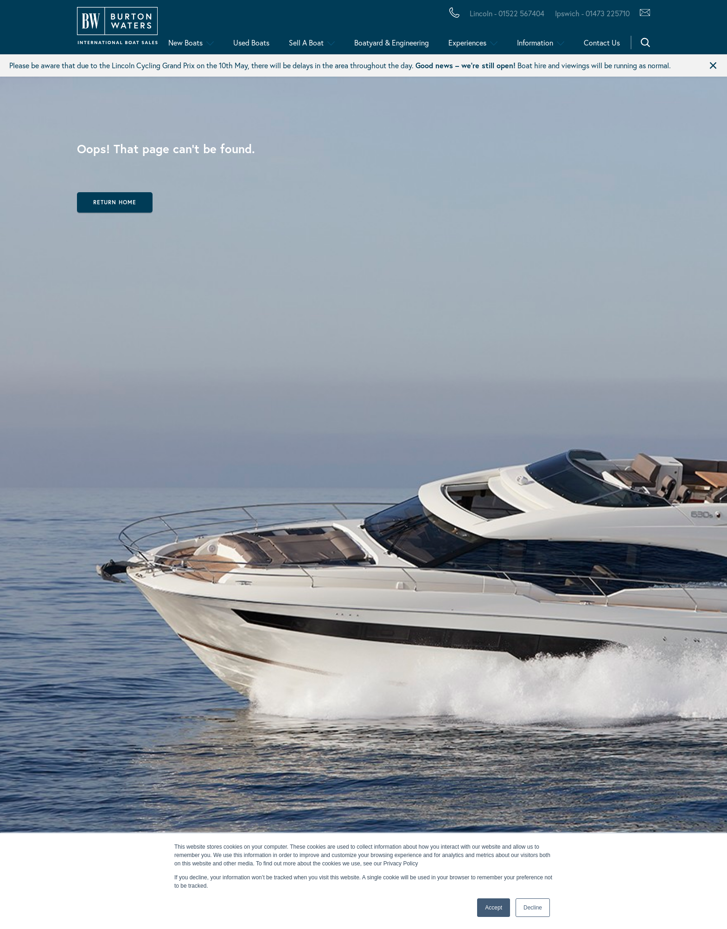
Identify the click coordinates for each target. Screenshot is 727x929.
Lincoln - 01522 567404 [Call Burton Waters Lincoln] (507, 13)
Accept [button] (493, 907)
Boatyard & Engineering (391, 42)
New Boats (185, 42)
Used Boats (251, 42)
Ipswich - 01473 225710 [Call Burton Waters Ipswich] (592, 13)
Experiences (467, 42)
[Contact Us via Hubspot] (642, 13)
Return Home (114, 202)
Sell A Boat (306, 42)
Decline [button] (532, 907)
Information (535, 42)
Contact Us (602, 42)
